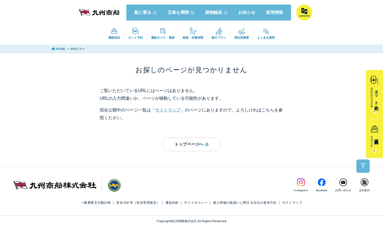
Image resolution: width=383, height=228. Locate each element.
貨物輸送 (216, 13)
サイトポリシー (195, 203)
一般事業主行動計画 (96, 203)
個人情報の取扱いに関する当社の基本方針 (245, 203)
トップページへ (191, 145)
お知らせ (246, 13)
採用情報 (274, 13)
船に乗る (145, 13)
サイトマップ (168, 111)
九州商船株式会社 (185, 222)
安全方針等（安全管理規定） (138, 203)
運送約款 (172, 203)
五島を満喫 (181, 13)
